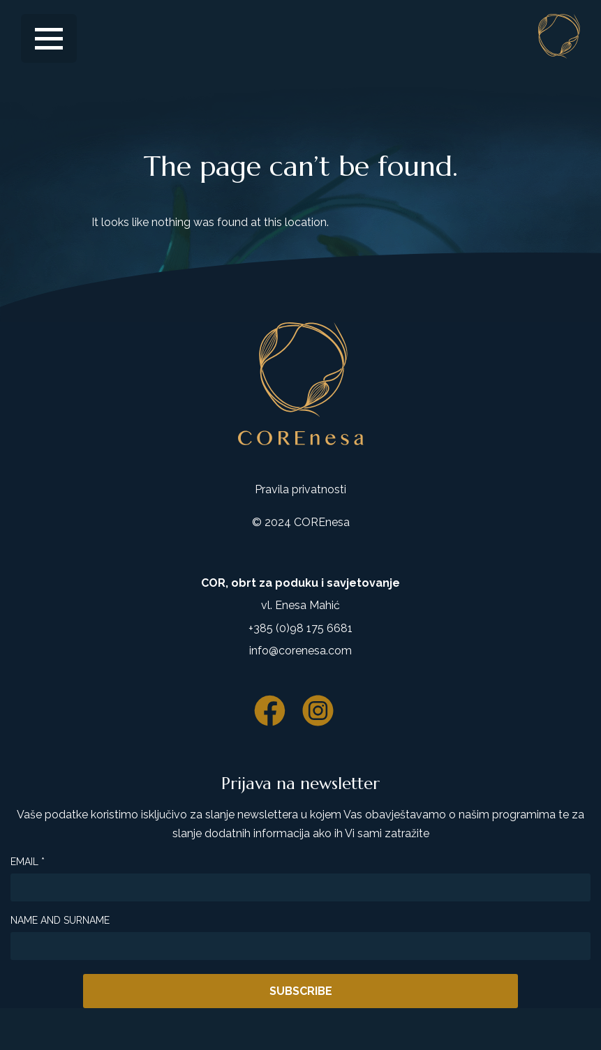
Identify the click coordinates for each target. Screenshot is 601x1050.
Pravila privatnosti (300, 489)
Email (27, 862)
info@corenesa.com (300, 650)
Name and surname (60, 920)
